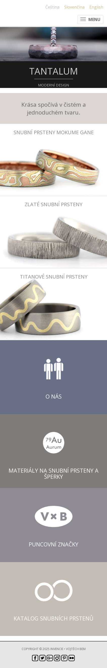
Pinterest (64, 658)
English (96, 7)
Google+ (50, 658)
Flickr (71, 658)
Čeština (52, 7)
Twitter (42, 658)
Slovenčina (74, 7)
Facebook (35, 658)
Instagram (57, 658)
